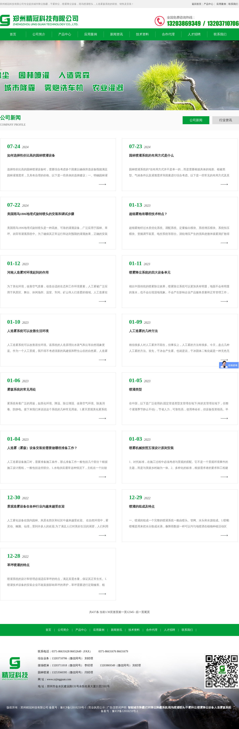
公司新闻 (196, 120)
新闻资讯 (116, 34)
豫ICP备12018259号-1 (73, 707)
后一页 (140, 612)
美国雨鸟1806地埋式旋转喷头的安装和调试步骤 (40, 214)
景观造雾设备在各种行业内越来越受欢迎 (36, 506)
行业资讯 (225, 120)
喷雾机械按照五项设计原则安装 (151, 448)
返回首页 (196, 4)
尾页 (147, 612)
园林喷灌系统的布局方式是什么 (151, 155)
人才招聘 (194, 34)
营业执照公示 (96, 707)
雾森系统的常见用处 (21, 389)
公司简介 (38, 34)
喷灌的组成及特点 (142, 506)
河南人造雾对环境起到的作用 (28, 272)
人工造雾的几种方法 (143, 331)
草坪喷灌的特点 (18, 565)
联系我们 (233, 4)
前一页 (123, 612)
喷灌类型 (135, 389)
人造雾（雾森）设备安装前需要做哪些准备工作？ (42, 448)
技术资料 (142, 34)
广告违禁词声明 (116, 707)
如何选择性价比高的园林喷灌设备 (31, 155)
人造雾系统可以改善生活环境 (28, 331)
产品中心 (208, 4)
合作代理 (168, 34)
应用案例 (221, 4)
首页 (13, 34)
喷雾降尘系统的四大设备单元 (149, 272)
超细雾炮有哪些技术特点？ (148, 214)
